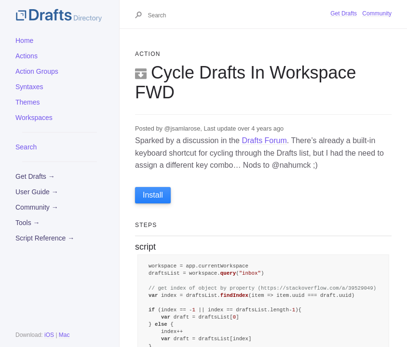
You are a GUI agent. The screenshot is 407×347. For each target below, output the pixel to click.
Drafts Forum (264, 140)
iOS (49, 335)
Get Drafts (343, 13)
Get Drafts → (35, 176)
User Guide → (36, 192)
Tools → (27, 223)
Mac (64, 335)
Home (24, 40)
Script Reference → (44, 238)
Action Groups (36, 71)
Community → (36, 207)
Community (377, 13)
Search (26, 147)
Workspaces (34, 117)
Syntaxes (29, 87)
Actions (26, 56)
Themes (27, 102)
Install (153, 195)
